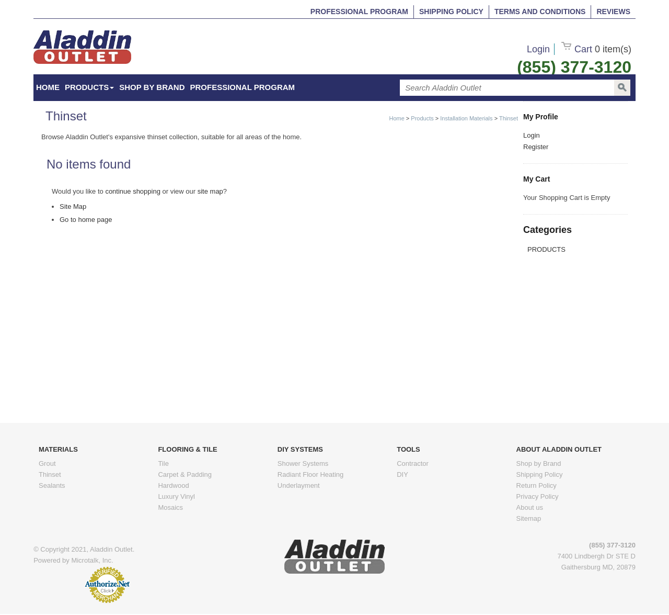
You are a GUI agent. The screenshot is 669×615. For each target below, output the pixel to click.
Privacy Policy (537, 496)
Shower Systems (303, 463)
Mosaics (170, 507)
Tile (163, 463)
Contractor (413, 463)
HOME (48, 87)
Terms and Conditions (539, 11)
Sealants (52, 485)
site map (210, 191)
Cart (596, 49)
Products (89, 87)
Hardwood (173, 485)
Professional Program (359, 11)
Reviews (613, 11)
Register (535, 147)
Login (538, 49)
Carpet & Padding (185, 474)
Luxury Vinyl (176, 496)
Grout (47, 463)
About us (529, 507)
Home (396, 118)
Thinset (508, 118)
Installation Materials (466, 118)
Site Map (73, 206)
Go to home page (86, 219)
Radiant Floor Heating (310, 474)
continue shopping (132, 191)
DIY (402, 474)
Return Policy (536, 485)
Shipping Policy (451, 11)
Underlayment (299, 485)
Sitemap (528, 518)
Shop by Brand (151, 87)
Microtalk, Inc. (92, 560)
